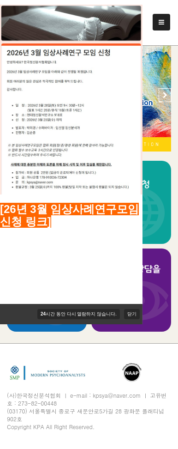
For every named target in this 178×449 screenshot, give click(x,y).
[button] (165, 95)
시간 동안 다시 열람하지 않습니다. (79, 313)
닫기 (131, 313)
